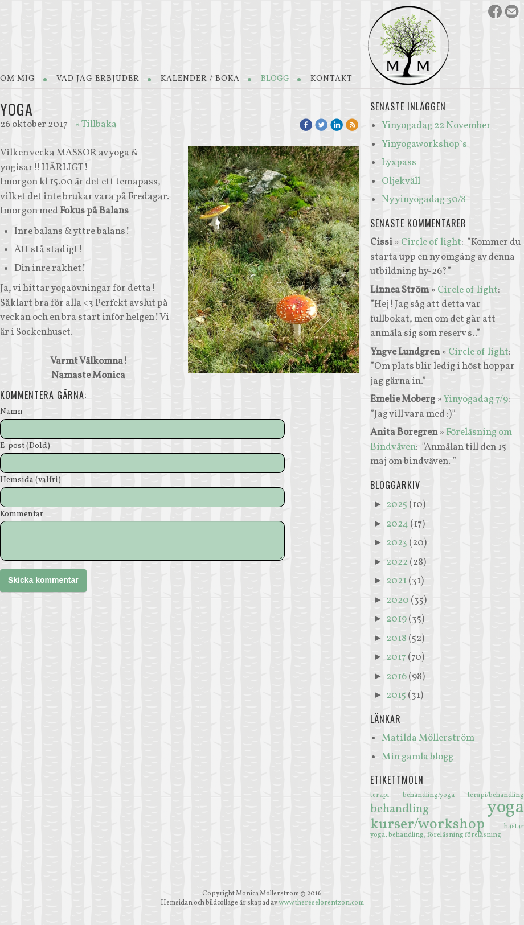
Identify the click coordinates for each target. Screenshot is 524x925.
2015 (396, 695)
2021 (396, 580)
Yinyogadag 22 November (436, 125)
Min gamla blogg (417, 756)
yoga (505, 807)
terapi (386, 795)
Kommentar (21, 515)
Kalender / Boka (200, 78)
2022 (397, 562)
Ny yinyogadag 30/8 (424, 199)
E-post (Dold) (25, 446)
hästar (514, 826)
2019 (396, 619)
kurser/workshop (437, 824)
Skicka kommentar (43, 580)
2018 (396, 638)
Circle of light (431, 242)
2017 (396, 657)
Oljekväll (401, 181)
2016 (396, 676)
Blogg (275, 78)
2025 (396, 504)
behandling (428, 809)
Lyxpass (399, 162)
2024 (397, 524)
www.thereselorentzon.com (321, 902)
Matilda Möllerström (428, 738)
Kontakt (331, 78)
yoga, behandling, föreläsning (417, 835)
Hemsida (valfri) (30, 481)
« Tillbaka (96, 124)
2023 (396, 542)
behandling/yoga (435, 795)
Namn (11, 412)
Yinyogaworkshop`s (424, 144)
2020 (397, 600)
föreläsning (483, 835)
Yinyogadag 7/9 (475, 399)
